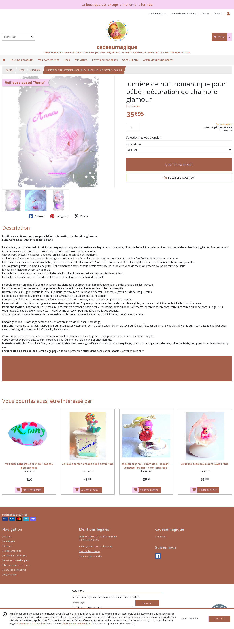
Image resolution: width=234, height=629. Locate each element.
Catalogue (8, 541)
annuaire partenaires (14, 569)
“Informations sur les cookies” (30, 623)
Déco (21, 69)
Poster (81, 216)
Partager (37, 216)
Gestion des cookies (89, 551)
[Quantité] (133, 127)
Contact (218, 13)
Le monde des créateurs (15, 565)
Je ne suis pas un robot (90, 607)
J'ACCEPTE (220, 618)
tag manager (9, 574)
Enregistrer (59, 216)
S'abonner (147, 603)
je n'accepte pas (190, 618)
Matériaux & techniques (15, 560)
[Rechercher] (32, 36)
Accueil (9, 69)
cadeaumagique (11, 550)
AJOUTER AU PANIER (179, 165)
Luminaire (35, 69)
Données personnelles (90, 556)
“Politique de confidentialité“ (77, 623)
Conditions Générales (14, 555)
